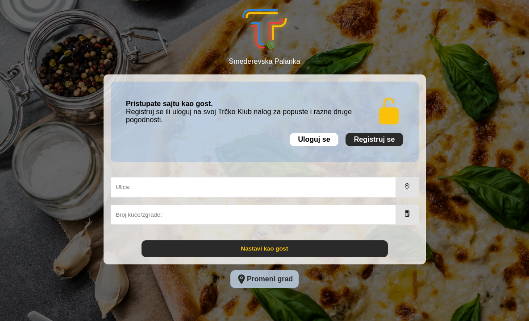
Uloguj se (314, 139)
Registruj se (374, 139)
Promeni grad (264, 279)
